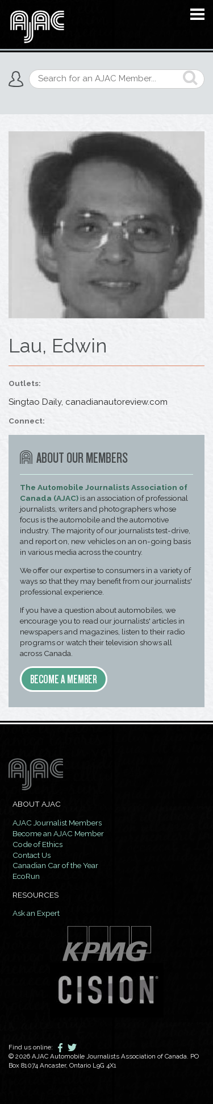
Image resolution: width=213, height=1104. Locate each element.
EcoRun (26, 876)
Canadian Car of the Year (55, 865)
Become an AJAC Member (58, 833)
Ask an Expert (36, 913)
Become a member (63, 679)
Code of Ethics (37, 844)
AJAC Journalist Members (57, 822)
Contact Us (31, 855)
